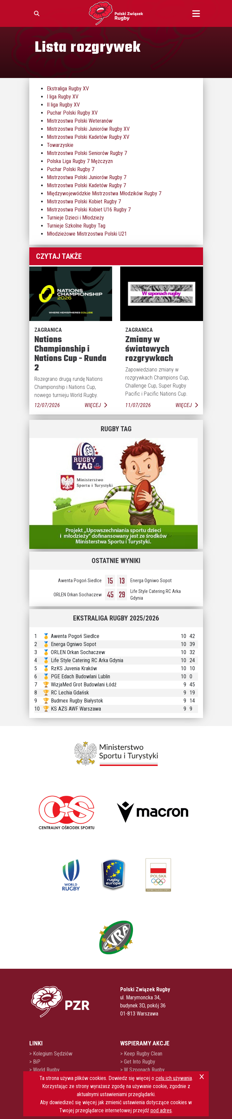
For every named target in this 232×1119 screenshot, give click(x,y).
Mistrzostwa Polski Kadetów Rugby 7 (86, 185)
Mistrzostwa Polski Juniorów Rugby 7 (86, 177)
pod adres (161, 1110)
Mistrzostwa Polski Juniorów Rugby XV (88, 129)
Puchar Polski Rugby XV (72, 113)
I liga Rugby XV (62, 96)
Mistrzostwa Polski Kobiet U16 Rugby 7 (89, 209)
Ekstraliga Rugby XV (68, 88)
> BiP (34, 1061)
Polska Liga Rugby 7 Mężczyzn (80, 161)
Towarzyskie (60, 145)
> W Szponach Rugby (142, 1070)
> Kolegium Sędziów (50, 1053)
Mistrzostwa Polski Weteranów (79, 121)
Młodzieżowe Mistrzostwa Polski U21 (87, 234)
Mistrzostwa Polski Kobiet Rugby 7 (84, 201)
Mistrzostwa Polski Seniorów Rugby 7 (87, 153)
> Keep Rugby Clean (141, 1053)
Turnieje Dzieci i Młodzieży (75, 217)
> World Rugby (44, 1070)
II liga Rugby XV (63, 105)
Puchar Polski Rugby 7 (70, 169)
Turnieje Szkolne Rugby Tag (76, 226)
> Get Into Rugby (137, 1061)
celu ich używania (174, 1078)
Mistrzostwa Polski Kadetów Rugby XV (88, 137)
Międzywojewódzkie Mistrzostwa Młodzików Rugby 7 (104, 193)
